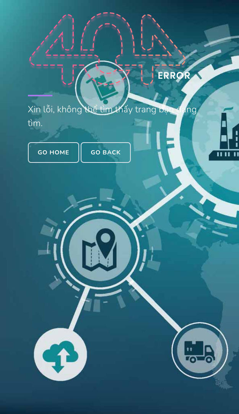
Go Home (54, 152)
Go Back (105, 152)
